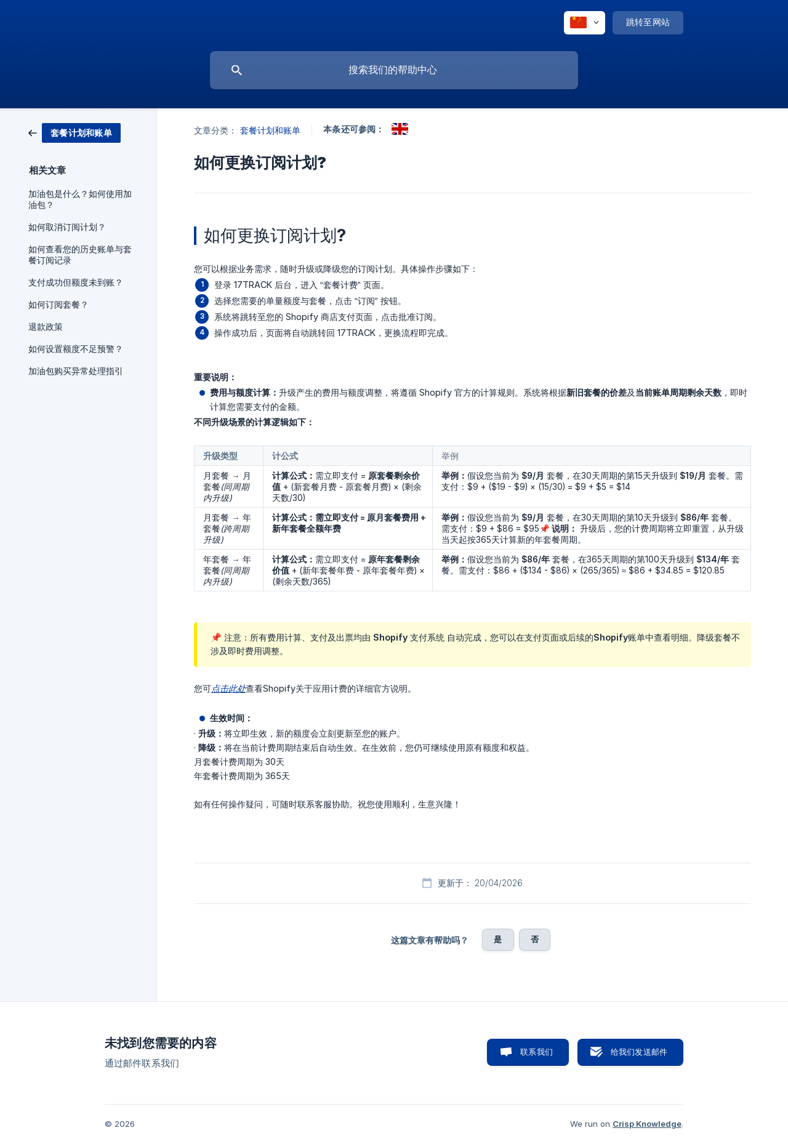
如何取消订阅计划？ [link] (67, 227)
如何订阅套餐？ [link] (58, 305)
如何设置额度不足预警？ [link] (75, 349)
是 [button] (498, 939)
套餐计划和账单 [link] (270, 130)
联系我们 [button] (536, 1052)
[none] (584, 22)
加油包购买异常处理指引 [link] (75, 371)
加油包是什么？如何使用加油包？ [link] (80, 199)
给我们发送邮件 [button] (639, 1052)
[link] (74, 132)
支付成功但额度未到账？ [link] (75, 282)
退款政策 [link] (45, 327)
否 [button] (535, 939)
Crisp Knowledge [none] (647, 1124)
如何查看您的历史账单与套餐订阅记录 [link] (80, 254)
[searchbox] (394, 70)
